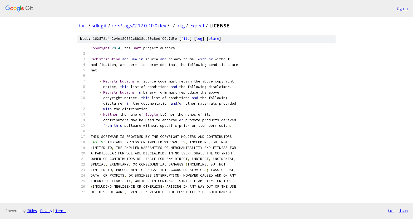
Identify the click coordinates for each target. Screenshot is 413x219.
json (403, 210)
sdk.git (99, 25)
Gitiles (32, 210)
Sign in (402, 8)
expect (197, 25)
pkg (180, 25)
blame (214, 38)
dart (82, 25)
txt (391, 210)
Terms (60, 210)
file (185, 38)
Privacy (46, 210)
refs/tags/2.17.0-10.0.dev (138, 25)
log (199, 38)
